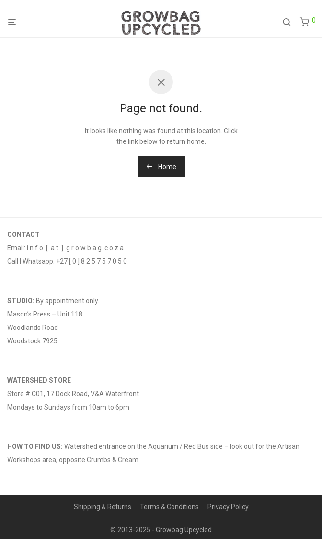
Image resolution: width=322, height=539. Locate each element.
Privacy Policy (228, 507)
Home (161, 167)
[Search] (290, 22)
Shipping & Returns (102, 507)
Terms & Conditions (169, 507)
